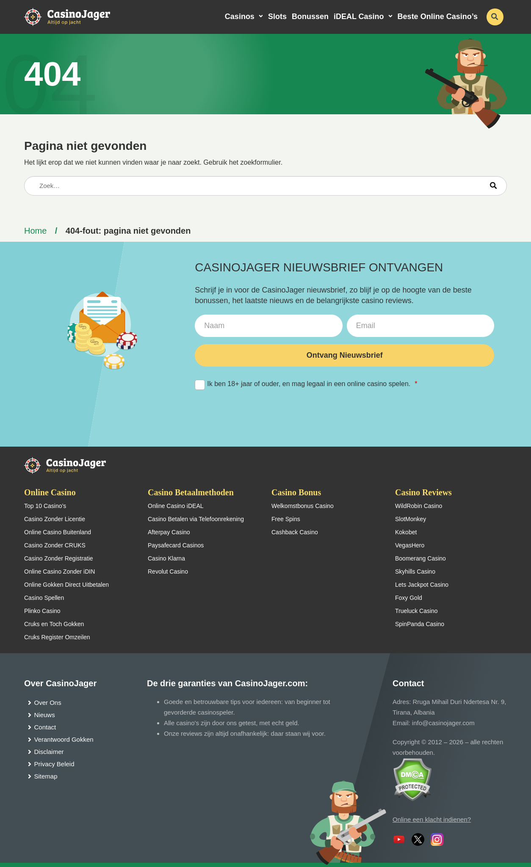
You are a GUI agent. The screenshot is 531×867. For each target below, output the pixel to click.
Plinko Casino (42, 610)
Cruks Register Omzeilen (57, 637)
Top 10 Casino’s (45, 506)
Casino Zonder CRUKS (55, 545)
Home (35, 230)
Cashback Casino (294, 532)
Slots (277, 16)
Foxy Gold (408, 597)
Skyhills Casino (415, 571)
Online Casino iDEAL (176, 506)
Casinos (239, 16)
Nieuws (44, 714)
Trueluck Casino (416, 610)
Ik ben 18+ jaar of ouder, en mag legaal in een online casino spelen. (306, 384)
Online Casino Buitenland (57, 532)
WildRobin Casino (418, 506)
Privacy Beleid (54, 764)
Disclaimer (49, 751)
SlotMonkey (410, 519)
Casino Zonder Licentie (54, 519)
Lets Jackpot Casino (421, 584)
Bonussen (310, 16)
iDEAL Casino (359, 16)
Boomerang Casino (420, 558)
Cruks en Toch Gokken (54, 624)
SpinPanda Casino (419, 624)
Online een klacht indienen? (432, 819)
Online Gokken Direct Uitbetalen (66, 584)
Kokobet (406, 532)
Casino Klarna (166, 558)
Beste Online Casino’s (438, 16)
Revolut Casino (168, 571)
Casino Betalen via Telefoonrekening (196, 519)
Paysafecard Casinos (176, 545)
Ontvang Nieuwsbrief (345, 355)
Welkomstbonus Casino (302, 506)
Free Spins (285, 519)
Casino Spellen (44, 597)
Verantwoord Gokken (64, 739)
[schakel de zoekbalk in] (495, 16)
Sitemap (46, 776)
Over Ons (47, 702)
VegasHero (409, 545)
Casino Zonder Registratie (58, 558)
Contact (45, 727)
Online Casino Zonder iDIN (59, 571)
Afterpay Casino (169, 532)
